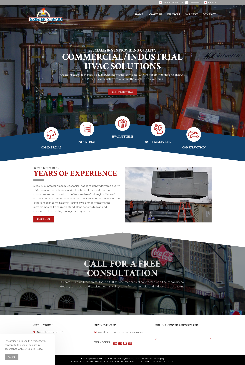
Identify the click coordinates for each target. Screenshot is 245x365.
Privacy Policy (133, 358)
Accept (11, 357)
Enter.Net (170, 361)
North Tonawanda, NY (173, 2)
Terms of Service (151, 358)
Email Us (212, 2)
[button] (122, 94)
